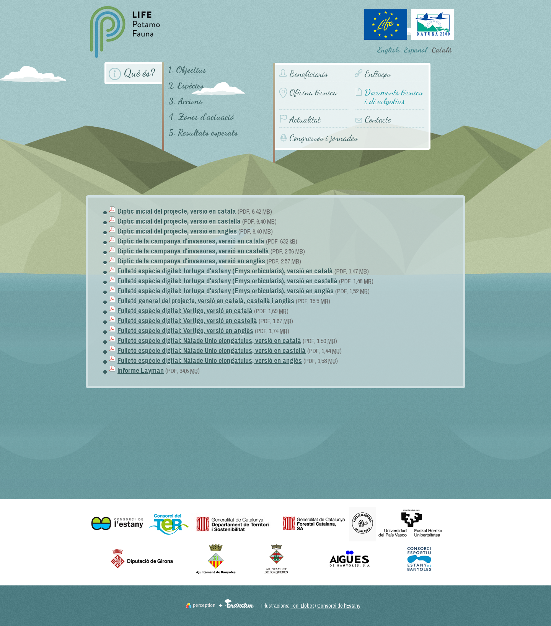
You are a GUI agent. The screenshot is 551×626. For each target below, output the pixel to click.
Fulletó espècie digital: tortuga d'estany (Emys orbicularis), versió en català (225, 271)
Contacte (378, 119)
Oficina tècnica (313, 92)
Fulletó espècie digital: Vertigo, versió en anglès (185, 330)
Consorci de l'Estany (338, 605)
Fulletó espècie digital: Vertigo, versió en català (185, 310)
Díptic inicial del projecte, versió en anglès (177, 231)
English (388, 50)
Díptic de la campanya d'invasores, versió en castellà (193, 251)
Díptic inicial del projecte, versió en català (176, 211)
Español (415, 50)
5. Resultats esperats (203, 132)
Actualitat (304, 119)
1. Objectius (187, 69)
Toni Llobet (302, 605)
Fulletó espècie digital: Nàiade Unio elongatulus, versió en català (209, 340)
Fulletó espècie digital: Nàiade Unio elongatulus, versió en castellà (211, 350)
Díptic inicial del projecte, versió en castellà (179, 221)
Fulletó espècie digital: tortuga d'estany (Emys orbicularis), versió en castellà (227, 281)
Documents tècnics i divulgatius (393, 97)
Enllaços (377, 74)
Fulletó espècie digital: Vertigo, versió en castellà (187, 320)
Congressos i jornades (323, 137)
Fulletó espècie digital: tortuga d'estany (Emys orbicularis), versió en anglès (225, 291)
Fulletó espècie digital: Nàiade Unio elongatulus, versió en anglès (209, 360)
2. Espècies (186, 85)
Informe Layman (140, 370)
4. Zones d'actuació (201, 116)
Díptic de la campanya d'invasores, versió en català (190, 241)
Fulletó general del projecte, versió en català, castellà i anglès (205, 301)
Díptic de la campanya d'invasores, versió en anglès (191, 261)
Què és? (139, 73)
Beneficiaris (308, 74)
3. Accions (185, 100)
